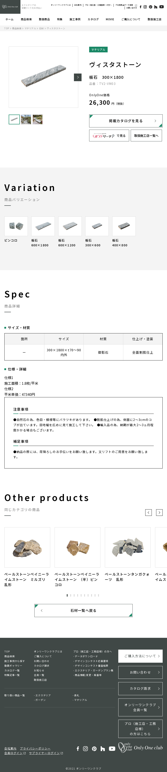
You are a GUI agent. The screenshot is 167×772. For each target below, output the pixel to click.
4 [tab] (77, 595)
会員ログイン (56, 745)
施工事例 (75, 19)
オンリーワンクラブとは (61, 5)
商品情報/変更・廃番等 (88, 676)
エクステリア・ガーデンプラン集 (94, 672)
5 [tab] (81, 595)
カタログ (93, 19)
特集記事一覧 (12, 676)
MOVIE (110, 19)
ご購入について (131, 19)
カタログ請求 (41, 667)
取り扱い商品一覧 (14, 696)
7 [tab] (88, 595)
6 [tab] (84, 595)
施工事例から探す (14, 662)
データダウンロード (86, 657)
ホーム (9, 19)
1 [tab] (67, 595)
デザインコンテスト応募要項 (91, 662)
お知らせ (39, 672)
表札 (76, 696)
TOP (6, 28)
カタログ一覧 (12, 672)
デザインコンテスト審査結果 (91, 667)
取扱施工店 (155, 19)
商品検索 (26, 19)
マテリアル (30, 28)
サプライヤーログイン (17, 749)
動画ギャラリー (13, 667)
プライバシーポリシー (31, 745)
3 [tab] (74, 595)
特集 (59, 19)
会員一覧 (39, 676)
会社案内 (77, 5)
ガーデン (40, 701)
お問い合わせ (131, 8)
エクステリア (43, 696)
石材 (41, 28)
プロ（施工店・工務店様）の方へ (98, 5)
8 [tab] (91, 595)
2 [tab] (70, 595)
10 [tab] (98, 595)
